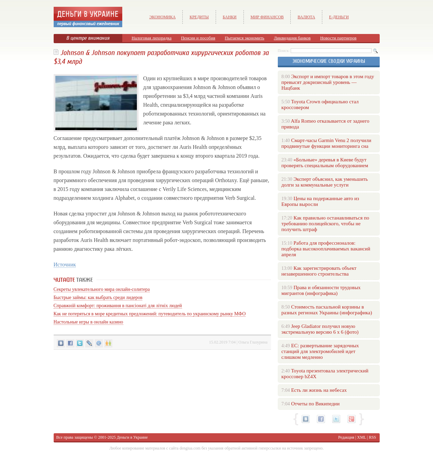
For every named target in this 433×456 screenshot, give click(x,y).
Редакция (346, 437)
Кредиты (199, 17)
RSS (372, 437)
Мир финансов (267, 17)
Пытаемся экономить (244, 37)
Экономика (162, 17)
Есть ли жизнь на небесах (319, 390)
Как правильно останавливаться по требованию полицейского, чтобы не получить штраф (325, 223)
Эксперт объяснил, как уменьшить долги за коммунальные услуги (325, 182)
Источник (65, 264)
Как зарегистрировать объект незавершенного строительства (319, 271)
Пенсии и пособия (198, 37)
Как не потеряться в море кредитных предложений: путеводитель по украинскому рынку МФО (150, 313)
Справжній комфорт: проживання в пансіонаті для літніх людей (118, 305)
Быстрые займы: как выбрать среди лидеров (98, 297)
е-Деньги (339, 17)
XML (361, 437)
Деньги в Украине (132, 437)
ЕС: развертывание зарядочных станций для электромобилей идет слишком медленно (320, 351)
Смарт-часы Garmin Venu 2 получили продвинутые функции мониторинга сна (327, 143)
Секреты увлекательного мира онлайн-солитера (102, 289)
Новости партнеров (338, 37)
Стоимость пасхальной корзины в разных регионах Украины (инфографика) (327, 309)
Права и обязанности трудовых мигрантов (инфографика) (321, 290)
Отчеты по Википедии (315, 403)
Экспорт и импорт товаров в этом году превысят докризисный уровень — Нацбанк (328, 82)
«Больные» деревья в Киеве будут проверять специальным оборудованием (325, 162)
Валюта (306, 17)
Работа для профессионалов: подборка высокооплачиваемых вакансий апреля (326, 248)
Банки (230, 17)
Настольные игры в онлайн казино (88, 322)
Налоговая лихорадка (152, 37)
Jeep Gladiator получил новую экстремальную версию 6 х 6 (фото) (320, 329)
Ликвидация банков (292, 37)
